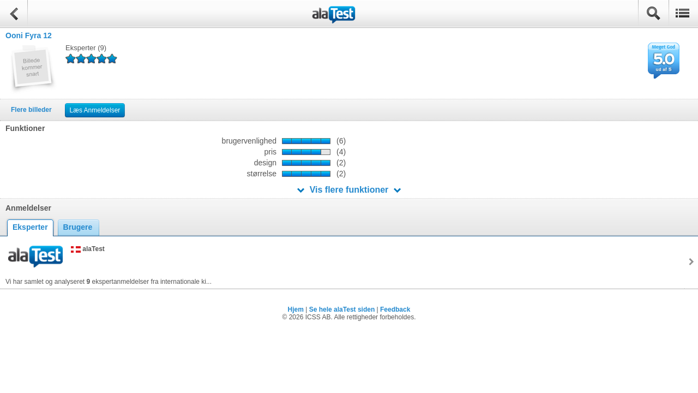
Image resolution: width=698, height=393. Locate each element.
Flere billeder (31, 110)
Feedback (395, 309)
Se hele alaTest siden (342, 309)
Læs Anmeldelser (95, 110)
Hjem (296, 309)
